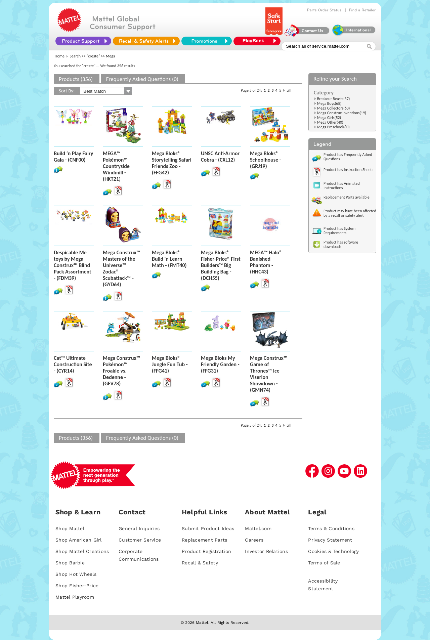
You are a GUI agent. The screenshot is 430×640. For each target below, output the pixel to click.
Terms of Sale (324, 562)
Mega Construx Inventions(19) (341, 113)
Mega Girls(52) (329, 117)
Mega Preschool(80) (333, 127)
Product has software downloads (341, 244)
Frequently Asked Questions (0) (142, 79)
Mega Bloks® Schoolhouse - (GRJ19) (265, 159)
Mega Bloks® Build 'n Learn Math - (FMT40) (169, 258)
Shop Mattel (69, 528)
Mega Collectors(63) (333, 108)
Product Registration (206, 551)
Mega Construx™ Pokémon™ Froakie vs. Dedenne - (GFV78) (121, 371)
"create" (93, 56)
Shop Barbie (70, 562)
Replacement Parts (204, 540)
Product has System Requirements (339, 230)
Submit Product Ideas (208, 528)
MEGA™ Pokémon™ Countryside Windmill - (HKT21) (116, 166)
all (289, 90)
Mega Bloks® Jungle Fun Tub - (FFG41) (170, 364)
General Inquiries (139, 528)
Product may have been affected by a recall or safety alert (350, 213)
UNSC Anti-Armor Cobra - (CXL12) (220, 156)
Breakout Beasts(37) (333, 98)
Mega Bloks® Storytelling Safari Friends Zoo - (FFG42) (171, 163)
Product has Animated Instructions (342, 185)
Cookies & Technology (333, 551)
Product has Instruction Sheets (348, 169)
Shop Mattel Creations (82, 551)
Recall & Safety (200, 562)
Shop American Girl (78, 540)
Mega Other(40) (330, 122)
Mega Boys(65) (329, 103)
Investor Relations (266, 551)
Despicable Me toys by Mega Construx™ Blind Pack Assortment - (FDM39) (72, 265)
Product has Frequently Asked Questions (348, 156)
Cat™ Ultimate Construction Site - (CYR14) (73, 364)
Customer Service (140, 540)
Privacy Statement (330, 540)
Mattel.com (258, 528)
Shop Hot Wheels (75, 574)
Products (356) (76, 79)
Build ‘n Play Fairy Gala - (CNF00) (73, 156)
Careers (254, 540)
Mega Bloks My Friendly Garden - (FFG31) (220, 364)
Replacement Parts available (347, 197)
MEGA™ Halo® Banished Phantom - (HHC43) (266, 262)
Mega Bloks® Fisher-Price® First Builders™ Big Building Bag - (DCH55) (221, 265)
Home (59, 56)
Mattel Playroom (74, 597)
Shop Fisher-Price (76, 585)
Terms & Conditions (331, 528)
